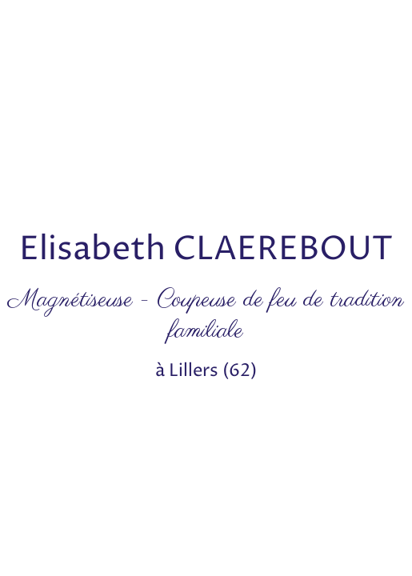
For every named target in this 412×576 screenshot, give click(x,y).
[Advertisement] (206, 112)
